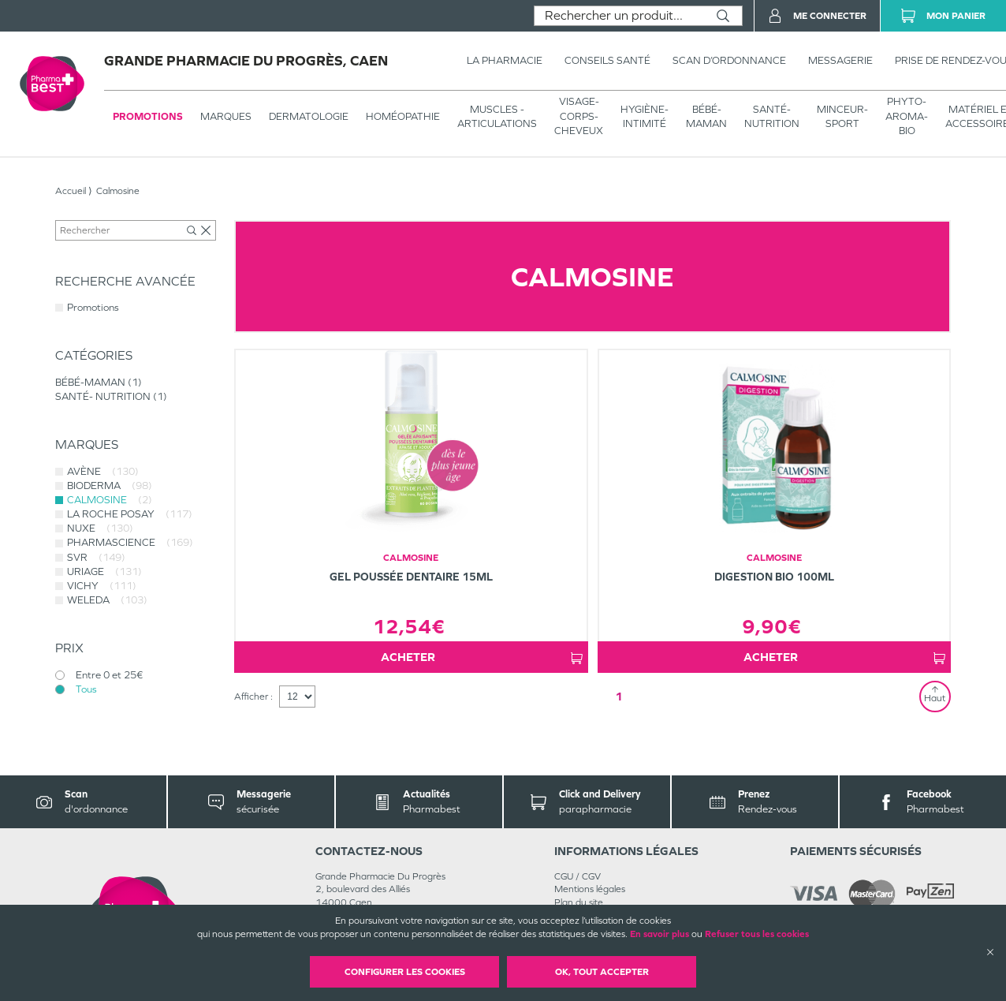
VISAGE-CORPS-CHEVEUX (578, 115)
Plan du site (578, 902)
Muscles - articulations (497, 116)
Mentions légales (589, 889)
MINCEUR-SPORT (842, 116)
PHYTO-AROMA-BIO (906, 115)
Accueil (70, 190)
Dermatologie (308, 116)
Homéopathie (403, 116)
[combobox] (619, 16)
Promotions (148, 116)
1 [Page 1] (619, 696)
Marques (225, 116)
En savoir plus (659, 933)
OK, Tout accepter (602, 971)
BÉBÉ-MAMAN (706, 116)
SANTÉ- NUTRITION (771, 116)
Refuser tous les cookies (757, 933)
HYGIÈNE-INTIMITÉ (644, 116)
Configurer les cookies (405, 971)
